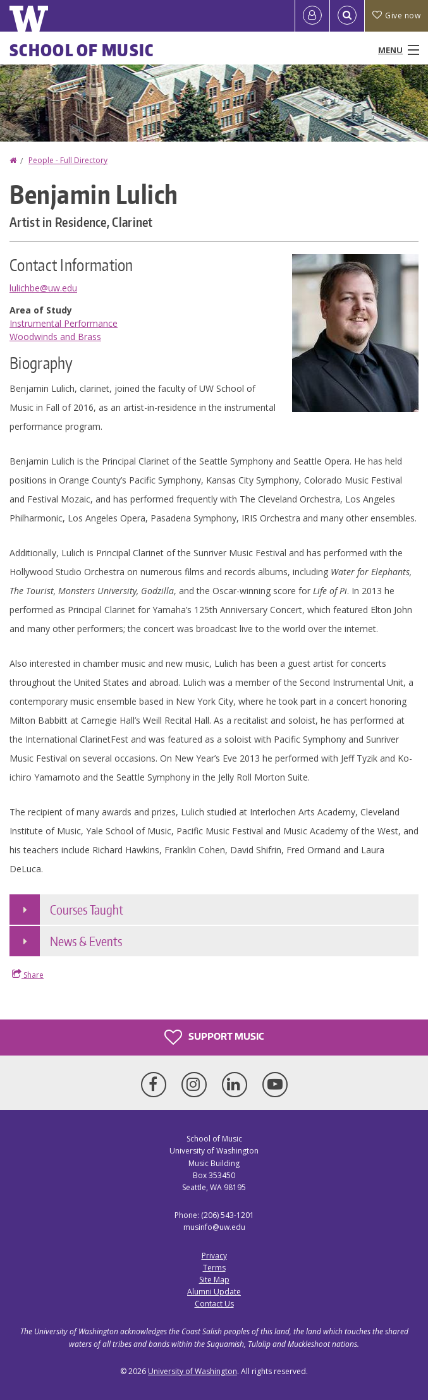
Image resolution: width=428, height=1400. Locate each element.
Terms (214, 1267)
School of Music (81, 50)
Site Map (214, 1279)
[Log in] (312, 16)
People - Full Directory (67, 160)
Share (28, 974)
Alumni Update (214, 1291)
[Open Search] (347, 16)
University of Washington (192, 1371)
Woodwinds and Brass (55, 337)
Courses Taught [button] (86, 909)
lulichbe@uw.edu (43, 288)
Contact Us (214, 1303)
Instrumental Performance (63, 323)
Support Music (214, 1037)
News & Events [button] (86, 941)
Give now (396, 15)
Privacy (214, 1255)
